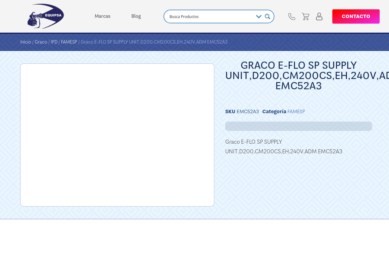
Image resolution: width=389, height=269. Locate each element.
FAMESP (69, 42)
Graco (41, 42)
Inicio (25, 42)
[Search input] (210, 16)
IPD (54, 42)
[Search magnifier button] (267, 16)
